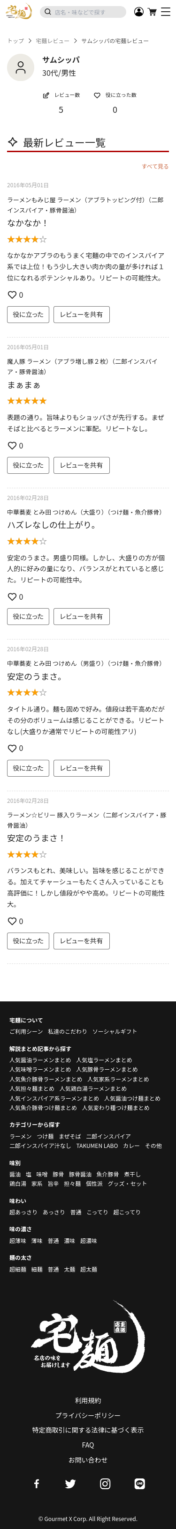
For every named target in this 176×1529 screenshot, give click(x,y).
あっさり (54, 1212)
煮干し (132, 1174)
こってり (97, 1212)
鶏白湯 (17, 1183)
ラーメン (20, 1136)
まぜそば (70, 1136)
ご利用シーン (26, 1031)
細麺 (37, 1269)
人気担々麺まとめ (31, 1088)
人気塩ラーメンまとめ (104, 1060)
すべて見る (155, 166)
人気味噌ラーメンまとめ (40, 1069)
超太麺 (88, 1269)
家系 (37, 1183)
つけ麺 (45, 1136)
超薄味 (17, 1240)
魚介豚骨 (108, 1174)
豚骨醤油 (80, 1174)
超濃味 (88, 1240)
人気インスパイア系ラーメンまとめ (54, 1098)
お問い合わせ (88, 1459)
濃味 (69, 1240)
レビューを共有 (81, 314)
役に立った (28, 314)
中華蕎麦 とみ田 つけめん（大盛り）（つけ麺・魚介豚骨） (86, 511)
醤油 (15, 1174)
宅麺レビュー (52, 40)
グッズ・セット (127, 1183)
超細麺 (17, 1269)
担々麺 (72, 1183)
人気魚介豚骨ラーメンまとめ (46, 1079)
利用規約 (88, 1400)
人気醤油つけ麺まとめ (132, 1098)
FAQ (88, 1444)
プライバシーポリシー (88, 1415)
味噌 (41, 1174)
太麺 (69, 1269)
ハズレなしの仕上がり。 (53, 524)
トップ (15, 40)
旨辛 (53, 1183)
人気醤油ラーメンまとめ (40, 1060)
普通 (75, 1212)
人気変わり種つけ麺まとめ (116, 1107)
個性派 (94, 1183)
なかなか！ (28, 222)
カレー (131, 1145)
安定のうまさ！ (36, 837)
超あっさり (23, 1212)
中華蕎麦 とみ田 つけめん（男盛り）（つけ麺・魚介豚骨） (86, 663)
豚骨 (58, 1174)
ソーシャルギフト (115, 1031)
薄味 (37, 1240)
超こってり (127, 1212)
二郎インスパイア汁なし (40, 1145)
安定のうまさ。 (36, 676)
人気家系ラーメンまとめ (118, 1079)
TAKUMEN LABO (97, 1145)
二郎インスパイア (108, 1136)
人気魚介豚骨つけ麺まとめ (43, 1107)
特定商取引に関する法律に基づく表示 (88, 1429)
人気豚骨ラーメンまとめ (107, 1069)
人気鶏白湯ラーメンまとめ (93, 1088)
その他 (153, 1145)
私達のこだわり (67, 1031)
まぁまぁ (24, 384)
